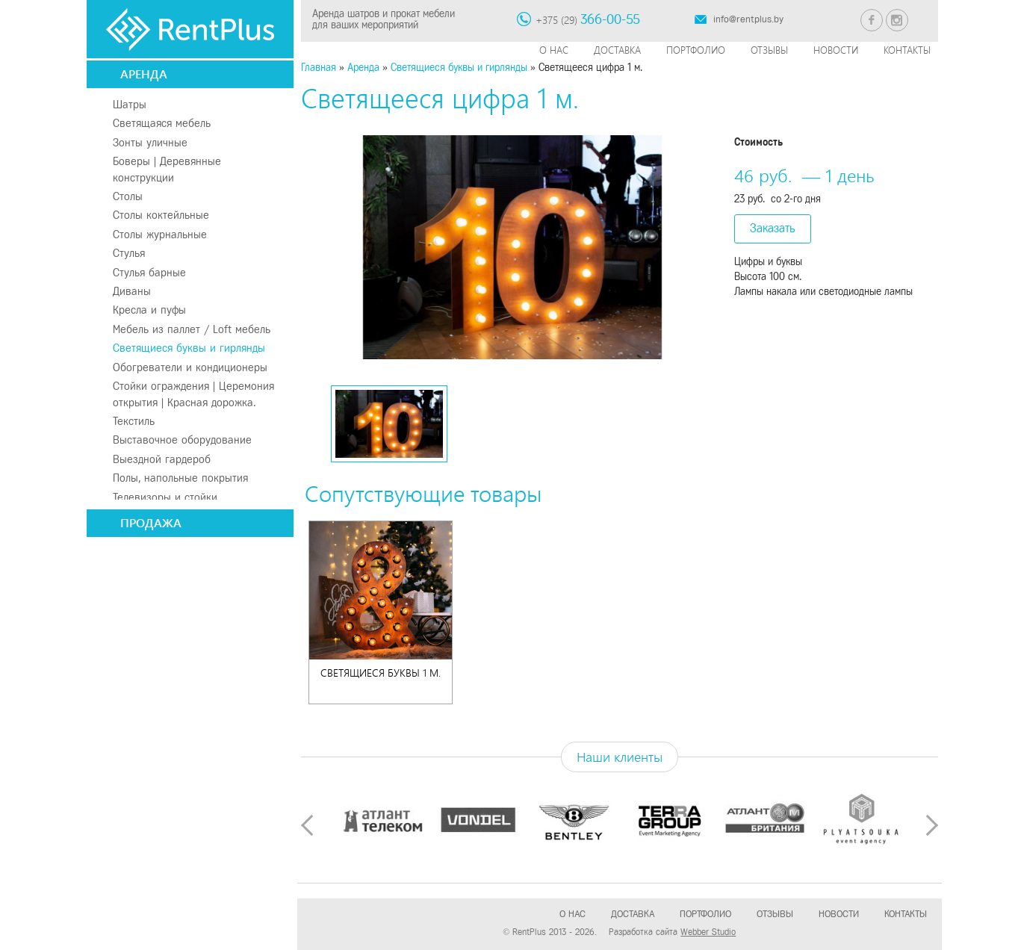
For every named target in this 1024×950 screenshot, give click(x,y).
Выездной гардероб (162, 459)
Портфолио (695, 49)
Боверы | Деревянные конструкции (167, 169)
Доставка (617, 49)
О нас (553, 49)
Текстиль (134, 421)
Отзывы (769, 49)
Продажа (150, 522)
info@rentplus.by (748, 19)
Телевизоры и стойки (165, 497)
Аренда (143, 73)
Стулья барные (149, 273)
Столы (128, 196)
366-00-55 (610, 19)
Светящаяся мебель (162, 123)
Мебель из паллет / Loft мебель (191, 329)
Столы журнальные (160, 234)
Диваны (132, 291)
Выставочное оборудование (182, 440)
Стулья (129, 253)
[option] (512, 247)
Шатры (129, 105)
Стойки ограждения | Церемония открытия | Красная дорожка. (193, 394)
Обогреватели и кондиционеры (190, 367)
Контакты (907, 49)
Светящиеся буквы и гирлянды (189, 348)
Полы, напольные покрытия (180, 478)
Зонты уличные (150, 143)
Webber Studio (708, 932)
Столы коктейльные (161, 215)
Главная (318, 67)
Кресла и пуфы (149, 310)
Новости (835, 49)
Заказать (772, 228)
